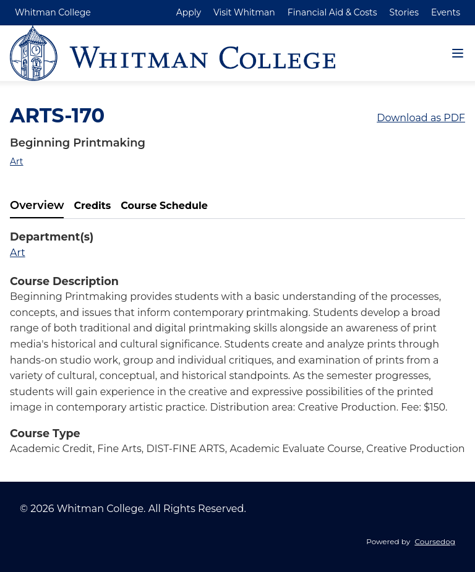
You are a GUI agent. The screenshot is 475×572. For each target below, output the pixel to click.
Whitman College (53, 12)
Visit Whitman (244, 12)
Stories (404, 12)
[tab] (37, 206)
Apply (188, 12)
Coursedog (434, 541)
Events (445, 12)
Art (17, 161)
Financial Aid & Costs (332, 12)
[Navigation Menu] (457, 53)
